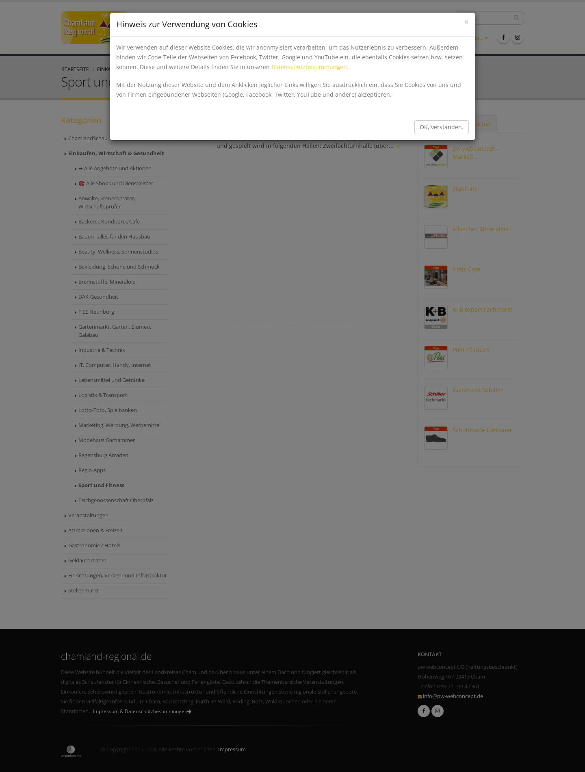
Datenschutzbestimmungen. (310, 67)
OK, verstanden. (442, 127)
